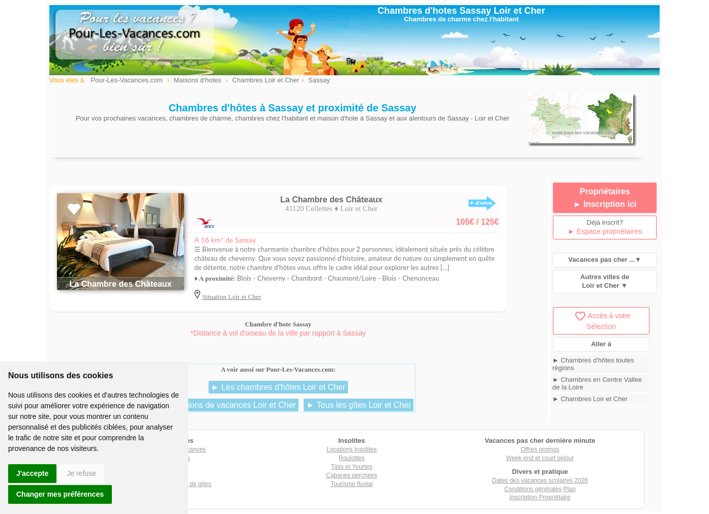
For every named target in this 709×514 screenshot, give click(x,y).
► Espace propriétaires (605, 231)
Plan (570, 489)
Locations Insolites (352, 449)
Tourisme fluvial (352, 484)
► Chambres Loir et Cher (590, 399)
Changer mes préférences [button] (60, 494)
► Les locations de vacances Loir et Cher (220, 405)
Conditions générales (533, 489)
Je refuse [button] (81, 473)
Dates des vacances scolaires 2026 (540, 480)
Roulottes (352, 458)
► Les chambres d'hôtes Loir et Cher (278, 387)
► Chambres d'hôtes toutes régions (593, 364)
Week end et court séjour (540, 458)
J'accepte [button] (32, 473)
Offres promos (540, 449)
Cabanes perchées (351, 475)
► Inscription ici (604, 204)
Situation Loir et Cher (231, 296)
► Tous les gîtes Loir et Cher (358, 405)
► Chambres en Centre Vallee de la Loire (597, 383)
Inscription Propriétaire (540, 497)
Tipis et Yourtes (352, 466)
